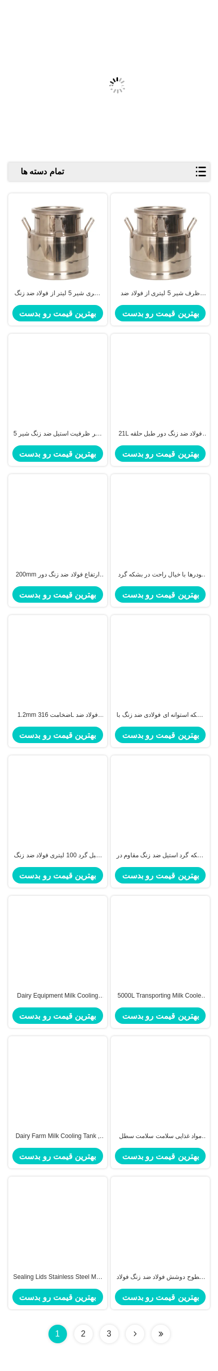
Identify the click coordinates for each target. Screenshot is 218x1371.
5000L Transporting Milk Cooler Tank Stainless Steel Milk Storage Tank (160, 996)
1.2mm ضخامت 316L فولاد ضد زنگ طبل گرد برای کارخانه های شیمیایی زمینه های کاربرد (58, 715)
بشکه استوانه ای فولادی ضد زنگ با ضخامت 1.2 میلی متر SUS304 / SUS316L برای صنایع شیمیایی (160, 715)
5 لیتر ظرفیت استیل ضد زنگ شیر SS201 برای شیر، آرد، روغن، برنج (57, 434)
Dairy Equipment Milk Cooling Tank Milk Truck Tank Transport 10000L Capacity (57, 996)
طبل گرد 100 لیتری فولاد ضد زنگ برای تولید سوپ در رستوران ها (57, 856)
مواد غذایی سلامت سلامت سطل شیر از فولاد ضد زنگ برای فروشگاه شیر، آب (160, 1136)
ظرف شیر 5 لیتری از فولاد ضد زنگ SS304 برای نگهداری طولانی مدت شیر (160, 294)
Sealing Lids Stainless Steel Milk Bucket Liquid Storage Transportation (57, 1277)
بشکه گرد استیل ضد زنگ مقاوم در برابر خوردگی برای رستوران (160, 856)
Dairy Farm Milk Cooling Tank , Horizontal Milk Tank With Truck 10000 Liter (57, 1136)
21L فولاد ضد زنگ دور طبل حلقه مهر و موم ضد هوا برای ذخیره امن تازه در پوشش (161, 434)
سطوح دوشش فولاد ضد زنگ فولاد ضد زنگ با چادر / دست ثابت (160, 1277)
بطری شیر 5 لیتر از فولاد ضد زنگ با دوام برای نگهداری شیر (57, 294)
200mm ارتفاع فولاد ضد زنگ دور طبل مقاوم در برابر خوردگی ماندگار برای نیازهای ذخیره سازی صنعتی (57, 575)
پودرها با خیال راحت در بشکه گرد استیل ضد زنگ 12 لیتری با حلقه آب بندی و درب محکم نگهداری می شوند (160, 575)
